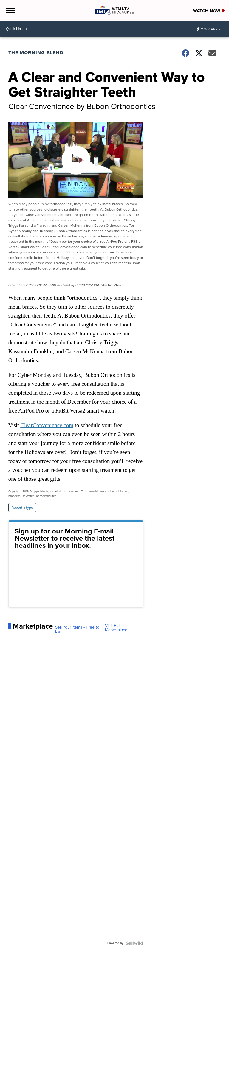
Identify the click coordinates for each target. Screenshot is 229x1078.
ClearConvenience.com (46, 425)
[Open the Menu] (10, 10)
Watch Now (209, 10)
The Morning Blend (36, 52)
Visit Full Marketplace (116, 628)
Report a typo (22, 507)
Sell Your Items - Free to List (77, 629)
